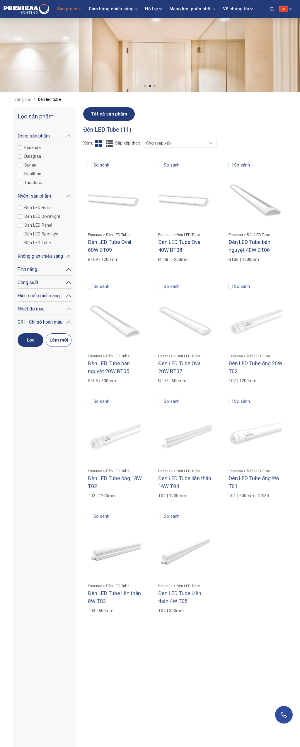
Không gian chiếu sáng (40, 256)
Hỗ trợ (151, 8)
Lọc (31, 340)
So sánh (101, 165)
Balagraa (32, 156)
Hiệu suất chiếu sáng (39, 295)
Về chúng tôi (236, 8)
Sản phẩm (67, 8)
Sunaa (30, 165)
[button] (145, 86)
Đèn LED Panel (38, 225)
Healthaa (32, 173)
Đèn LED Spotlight (41, 234)
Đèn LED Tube (37, 242)
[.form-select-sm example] (180, 143)
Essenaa (32, 147)
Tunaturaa (34, 182)
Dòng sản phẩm (34, 136)
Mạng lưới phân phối (190, 8)
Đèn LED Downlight (42, 216)
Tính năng (27, 269)
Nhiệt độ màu (31, 309)
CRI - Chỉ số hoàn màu (40, 322)
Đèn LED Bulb (37, 207)
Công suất (28, 282)
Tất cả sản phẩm (109, 114)
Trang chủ (22, 99)
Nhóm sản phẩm (34, 196)
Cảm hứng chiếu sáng (111, 8)
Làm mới (59, 340)
